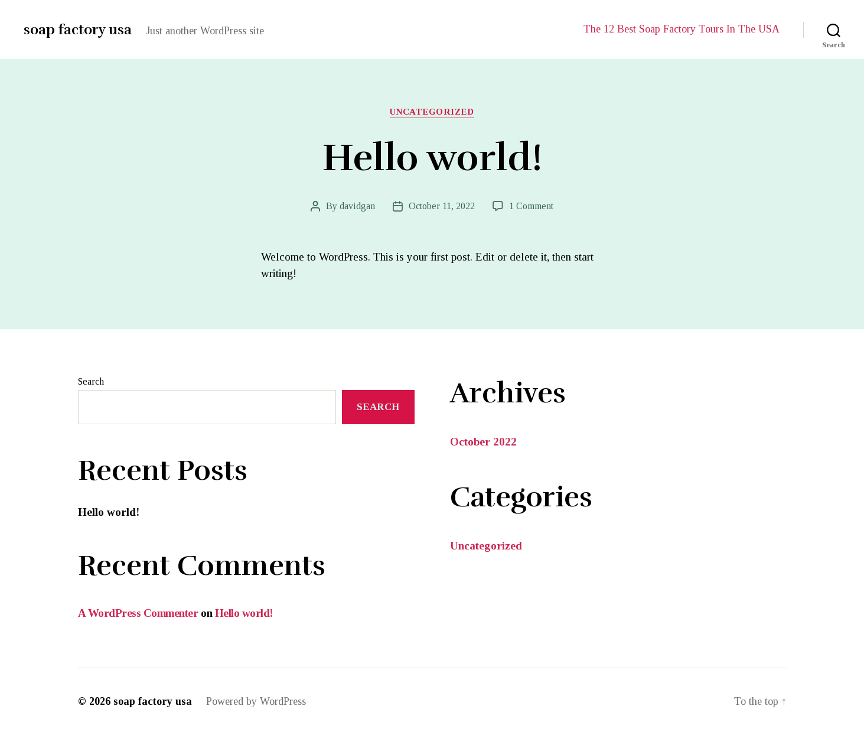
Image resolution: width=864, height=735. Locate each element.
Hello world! (432, 158)
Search (91, 381)
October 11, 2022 (442, 206)
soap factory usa (78, 29)
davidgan (357, 206)
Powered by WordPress (256, 701)
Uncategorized (432, 111)
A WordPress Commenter (138, 613)
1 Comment (531, 206)
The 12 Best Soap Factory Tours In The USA (681, 29)
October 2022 (483, 441)
